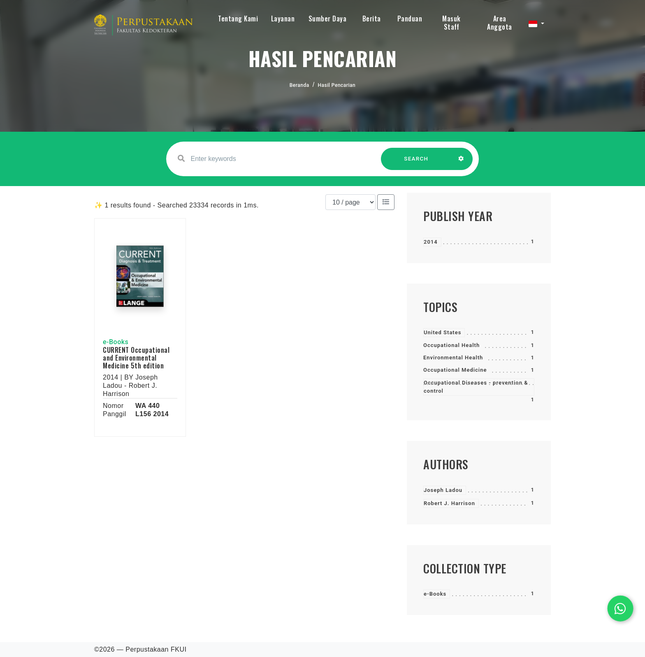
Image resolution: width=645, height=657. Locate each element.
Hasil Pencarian (337, 85)
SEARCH (416, 163)
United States (442, 332)
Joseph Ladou (443, 490)
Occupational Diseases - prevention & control (476, 387)
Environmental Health (453, 357)
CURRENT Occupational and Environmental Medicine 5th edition (136, 357)
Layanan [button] (283, 18)
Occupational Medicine (455, 370)
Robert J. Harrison (449, 503)
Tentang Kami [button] (238, 18)
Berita (371, 18)
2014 (431, 242)
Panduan (409, 18)
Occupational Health (451, 345)
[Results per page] (350, 202)
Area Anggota (499, 23)
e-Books (435, 594)
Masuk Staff (451, 23)
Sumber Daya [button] (328, 18)
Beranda (299, 85)
